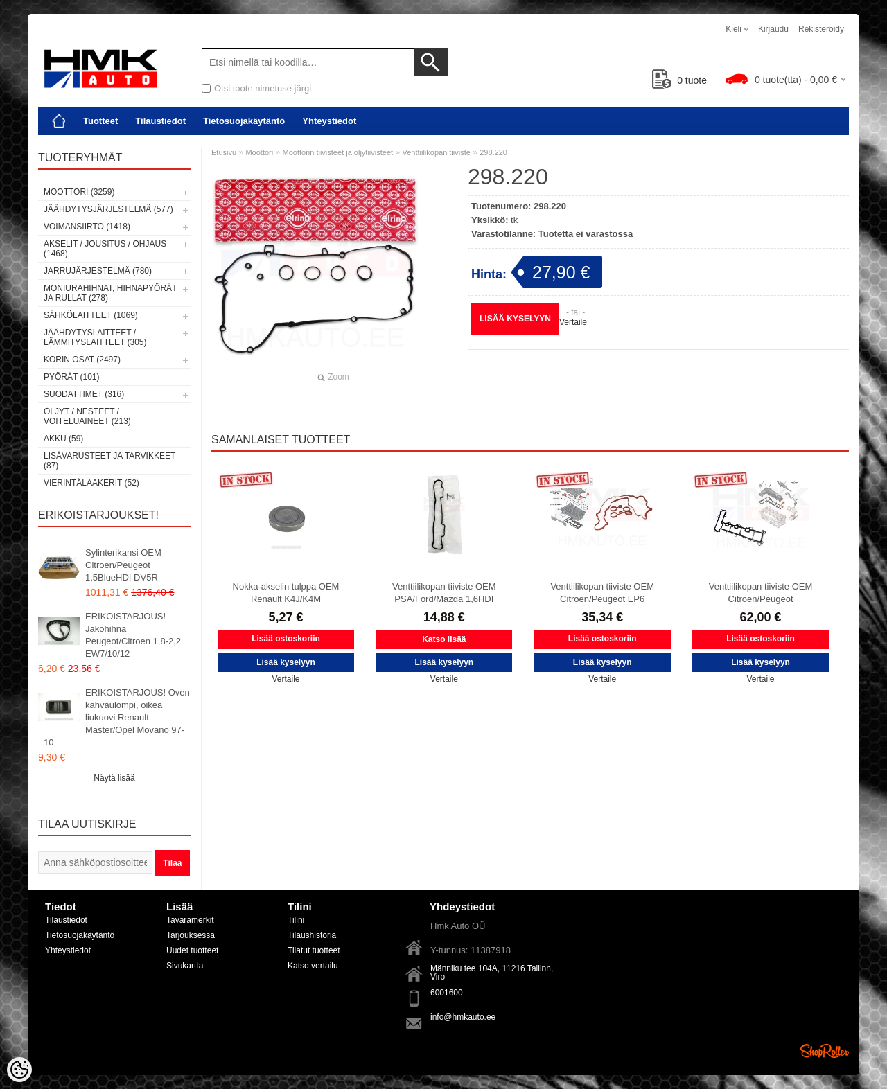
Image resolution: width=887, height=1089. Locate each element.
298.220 (493, 152)
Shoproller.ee (824, 1051)
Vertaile (573, 322)
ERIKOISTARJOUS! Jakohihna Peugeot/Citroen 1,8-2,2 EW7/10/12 (133, 635)
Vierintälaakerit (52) (91, 483)
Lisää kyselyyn (515, 319)
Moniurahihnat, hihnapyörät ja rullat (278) (110, 293)
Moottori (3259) (79, 192)
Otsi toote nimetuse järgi (262, 88)
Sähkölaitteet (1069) (91, 315)
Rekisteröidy (821, 29)
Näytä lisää (114, 778)
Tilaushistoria (312, 935)
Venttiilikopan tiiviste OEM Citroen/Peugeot (761, 592)
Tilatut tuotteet (314, 950)
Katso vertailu (313, 966)
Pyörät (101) (71, 377)
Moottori (259, 152)
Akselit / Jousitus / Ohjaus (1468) (105, 248)
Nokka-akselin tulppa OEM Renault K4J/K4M (286, 592)
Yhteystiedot (329, 121)
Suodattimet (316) (84, 394)
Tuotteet (100, 121)
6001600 (446, 993)
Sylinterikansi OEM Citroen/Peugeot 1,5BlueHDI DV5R (123, 565)
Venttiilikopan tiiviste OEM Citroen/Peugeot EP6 (602, 592)
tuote (679, 80)
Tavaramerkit (190, 920)
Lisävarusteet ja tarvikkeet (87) (109, 460)
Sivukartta (184, 966)
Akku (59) (63, 438)
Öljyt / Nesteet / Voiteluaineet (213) (87, 416)
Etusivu (223, 152)
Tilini (296, 920)
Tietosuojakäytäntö (244, 121)
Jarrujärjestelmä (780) (98, 271)
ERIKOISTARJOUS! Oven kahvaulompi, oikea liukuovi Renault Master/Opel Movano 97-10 (117, 717)
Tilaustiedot (160, 121)
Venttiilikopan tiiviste (436, 152)
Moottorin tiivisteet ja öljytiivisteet (338, 152)
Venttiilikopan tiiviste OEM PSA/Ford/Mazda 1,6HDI (444, 592)
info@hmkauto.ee (462, 1017)
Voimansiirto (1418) (87, 226)
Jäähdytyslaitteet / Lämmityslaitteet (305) (95, 337)
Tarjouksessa (190, 935)
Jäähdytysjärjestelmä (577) (108, 209)
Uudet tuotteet (192, 950)
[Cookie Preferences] (19, 1069)
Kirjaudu (773, 29)
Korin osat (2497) (82, 359)
